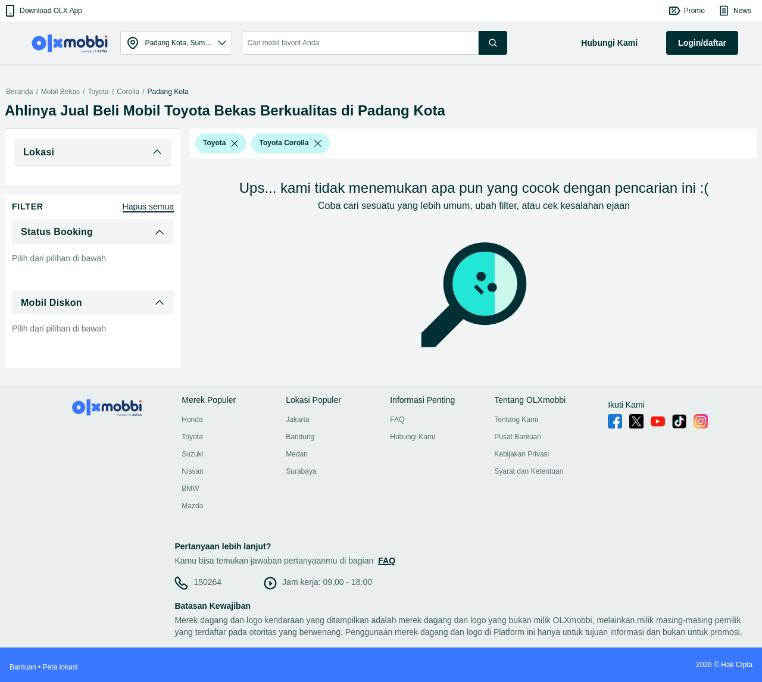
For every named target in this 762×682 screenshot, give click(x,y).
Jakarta (297, 419)
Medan (297, 454)
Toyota (98, 91)
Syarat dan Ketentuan (528, 471)
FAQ (397, 419)
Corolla (128, 91)
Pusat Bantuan (517, 437)
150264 (207, 582)
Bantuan (23, 667)
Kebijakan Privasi (521, 454)
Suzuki (192, 454)
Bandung (300, 437)
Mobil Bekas (60, 91)
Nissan (193, 471)
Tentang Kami (516, 419)
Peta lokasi (60, 667)
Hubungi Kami (412, 437)
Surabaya (301, 471)
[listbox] (234, 143)
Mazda (192, 506)
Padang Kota (168, 91)
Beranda (19, 91)
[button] (42, 11)
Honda (192, 419)
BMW (190, 488)
